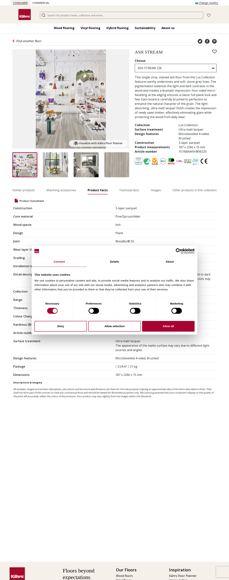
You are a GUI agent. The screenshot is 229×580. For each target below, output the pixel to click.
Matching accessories (61, 190)
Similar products (23, 190)
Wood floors (124, 576)
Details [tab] (114, 261)
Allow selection (114, 326)
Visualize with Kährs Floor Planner (98, 143)
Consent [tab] (59, 261)
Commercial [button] (41, 3)
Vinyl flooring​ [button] (90, 28)
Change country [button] (207, 3)
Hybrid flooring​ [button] (117, 28)
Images (156, 190)
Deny (60, 326)
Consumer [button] (20, 3)
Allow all (168, 326)
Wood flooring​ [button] (64, 28)
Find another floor (26, 41)
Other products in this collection (194, 190)
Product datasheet (29, 201)
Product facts (98, 190)
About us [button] (168, 28)
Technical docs (129, 190)
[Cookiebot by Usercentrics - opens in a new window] (178, 251)
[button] (209, 15)
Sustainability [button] (145, 28)
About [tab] (170, 261)
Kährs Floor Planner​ (183, 576)
